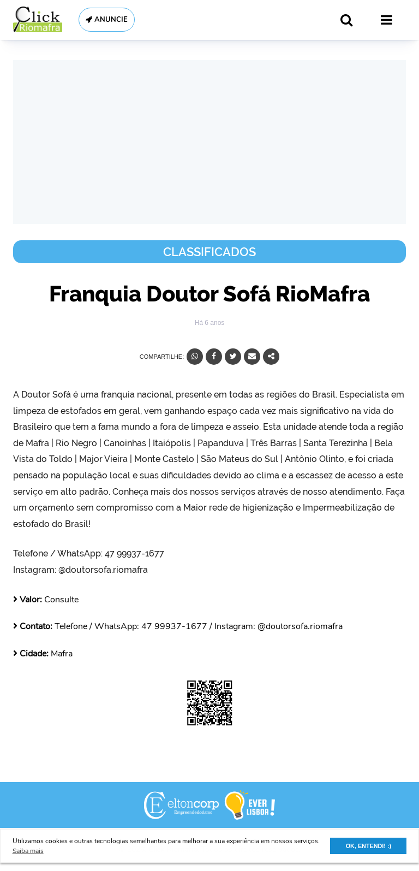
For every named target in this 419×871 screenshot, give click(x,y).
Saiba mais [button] (28, 850)
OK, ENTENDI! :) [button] (368, 846)
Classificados (209, 252)
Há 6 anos (210, 323)
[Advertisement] (209, 142)
